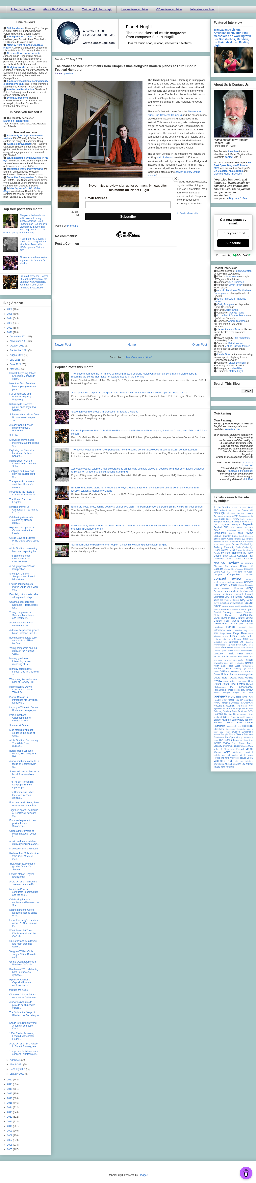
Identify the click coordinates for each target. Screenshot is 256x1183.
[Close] (176, 178)
